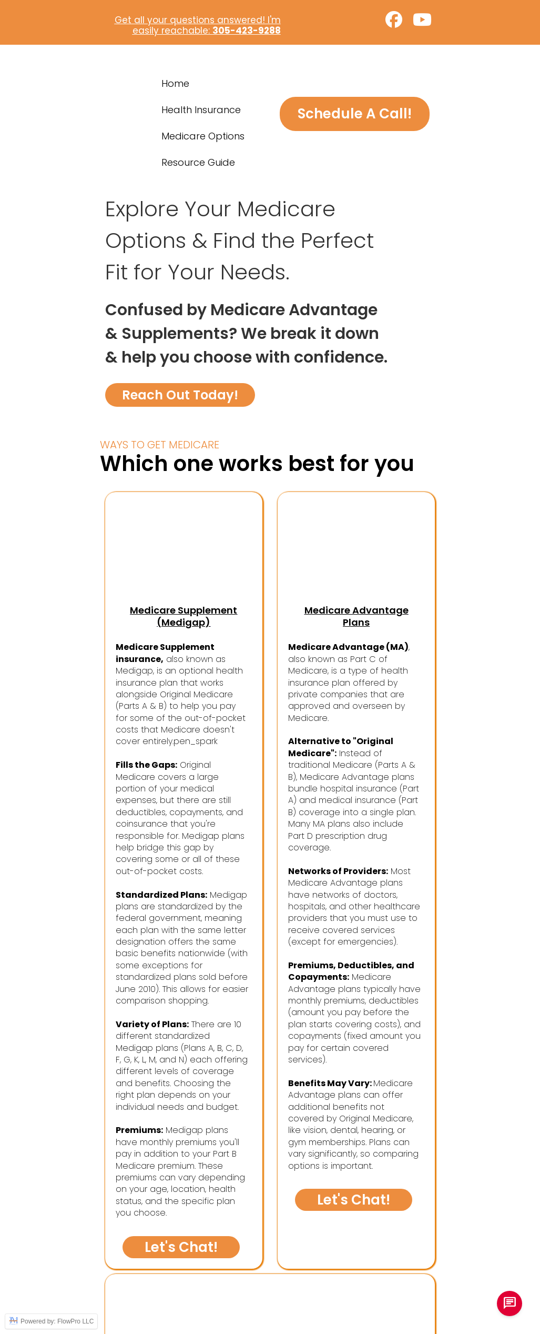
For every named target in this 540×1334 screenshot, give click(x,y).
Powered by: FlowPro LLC (51, 1321)
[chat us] (509, 1303)
